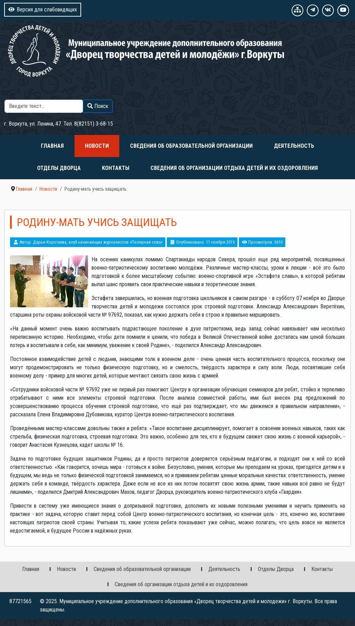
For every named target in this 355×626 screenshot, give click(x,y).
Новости (97, 146)
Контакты (115, 168)
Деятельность (294, 146)
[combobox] (44, 106)
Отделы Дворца (59, 168)
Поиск (106, 95)
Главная (52, 146)
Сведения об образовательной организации (191, 146)
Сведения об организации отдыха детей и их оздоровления (234, 168)
